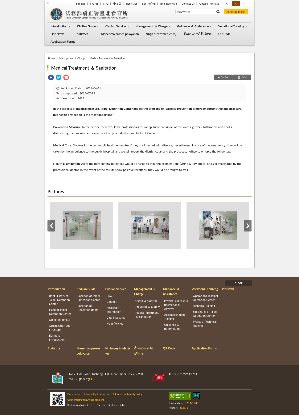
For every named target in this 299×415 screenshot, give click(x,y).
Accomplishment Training (174, 316)
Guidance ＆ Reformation (172, 326)
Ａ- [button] (227, 3)
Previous (51, 225)
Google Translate (209, 3)
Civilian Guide (86, 26)
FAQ (106, 3)
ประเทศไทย (149, 3)
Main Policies (115, 323)
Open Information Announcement (85, 399)
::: (48, 2)
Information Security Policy (127, 394)
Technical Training (204, 305)
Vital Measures (116, 317)
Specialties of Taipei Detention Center (205, 313)
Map (92, 379)
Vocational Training (231, 26)
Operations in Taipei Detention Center (205, 297)
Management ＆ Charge (152, 26)
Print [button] (244, 77)
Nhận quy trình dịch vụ (161, 34)
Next (248, 225)
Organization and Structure (60, 327)
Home (51, 58)
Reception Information (114, 309)
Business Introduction (56, 337)
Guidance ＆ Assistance (193, 26)
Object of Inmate (59, 319)
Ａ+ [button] (244, 3)
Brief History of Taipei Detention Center (59, 299)
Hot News (57, 34)
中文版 (117, 3)
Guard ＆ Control (146, 300)
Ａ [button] (235, 3)
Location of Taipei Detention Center (89, 297)
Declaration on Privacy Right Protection (88, 394)
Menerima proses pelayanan (120, 34)
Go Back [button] (225, 77)
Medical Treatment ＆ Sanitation (107, 58)
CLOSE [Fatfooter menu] (239, 283)
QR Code (224, 34)
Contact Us (188, 3)
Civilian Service (115, 26)
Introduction (59, 26)
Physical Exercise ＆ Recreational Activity (176, 304)
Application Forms (63, 41)
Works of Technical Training (205, 323)
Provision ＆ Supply (147, 306)
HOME (94, 3)
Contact (112, 301)
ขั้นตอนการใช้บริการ (197, 34)
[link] (51, 78)
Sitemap (81, 3)
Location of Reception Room (88, 307)
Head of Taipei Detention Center (60, 311)
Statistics (82, 34)
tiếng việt (131, 3)
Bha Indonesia (168, 3)
